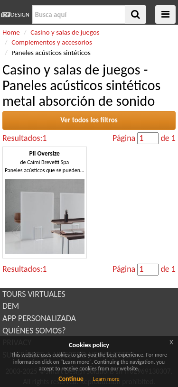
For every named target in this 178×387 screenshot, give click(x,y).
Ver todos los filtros (89, 120)
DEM (10, 306)
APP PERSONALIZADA (39, 318)
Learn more (106, 379)
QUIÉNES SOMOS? (34, 330)
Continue (71, 379)
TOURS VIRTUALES (34, 294)
